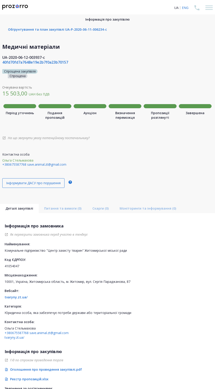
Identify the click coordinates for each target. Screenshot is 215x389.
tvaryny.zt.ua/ (16, 297)
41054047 (12, 266)
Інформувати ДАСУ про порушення (33, 183)
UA (176, 7)
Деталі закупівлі (19, 208)
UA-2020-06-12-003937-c (23, 57)
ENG (185, 7)
